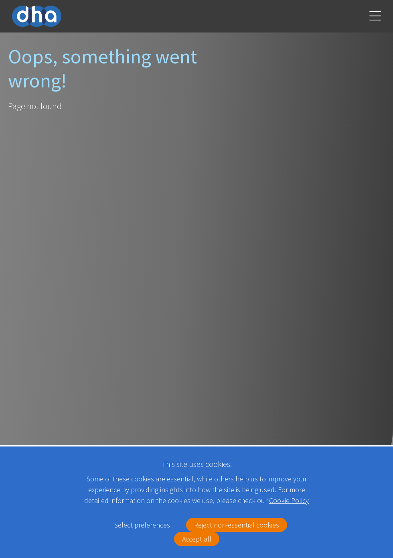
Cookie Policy (289, 500)
